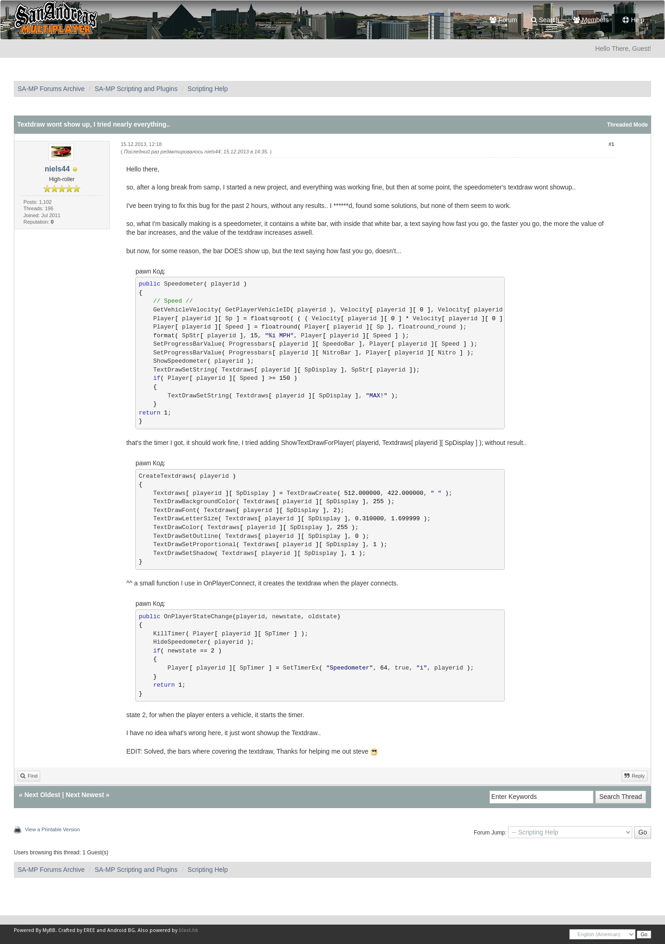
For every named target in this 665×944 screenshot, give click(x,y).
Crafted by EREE (76, 930)
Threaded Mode (627, 125)
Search (545, 20)
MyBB (48, 930)
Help (633, 20)
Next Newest (85, 794)
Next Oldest (42, 794)
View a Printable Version (52, 829)
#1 (611, 144)
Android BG (121, 930)
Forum (503, 20)
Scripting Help (207, 88)
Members (591, 20)
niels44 (57, 169)
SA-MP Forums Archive (51, 88)
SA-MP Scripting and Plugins (136, 88)
